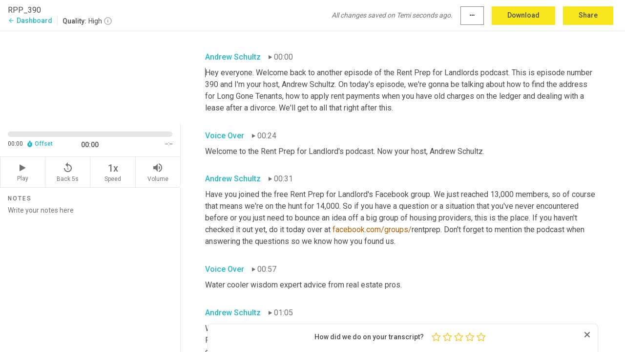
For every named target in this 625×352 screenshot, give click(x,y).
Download (523, 15)
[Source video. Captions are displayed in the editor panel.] (90, 76)
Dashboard (30, 20)
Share (588, 15)
